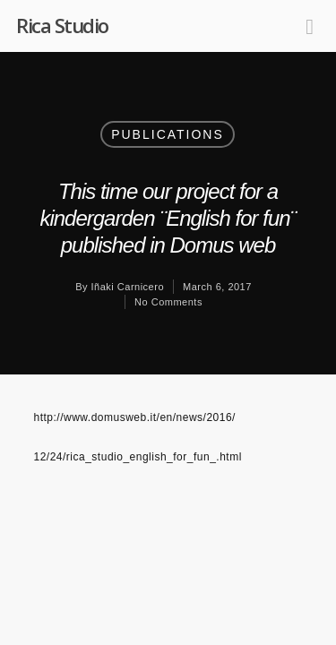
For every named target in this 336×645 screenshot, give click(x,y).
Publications (167, 134)
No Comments (168, 302)
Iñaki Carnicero (127, 286)
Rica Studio (62, 25)
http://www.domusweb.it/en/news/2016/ (135, 417)
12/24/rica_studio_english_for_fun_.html (138, 457)
